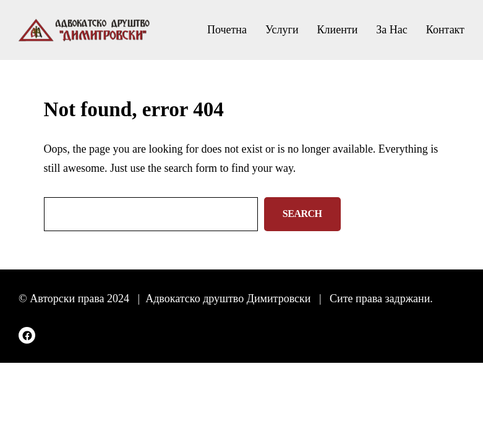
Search (302, 213)
